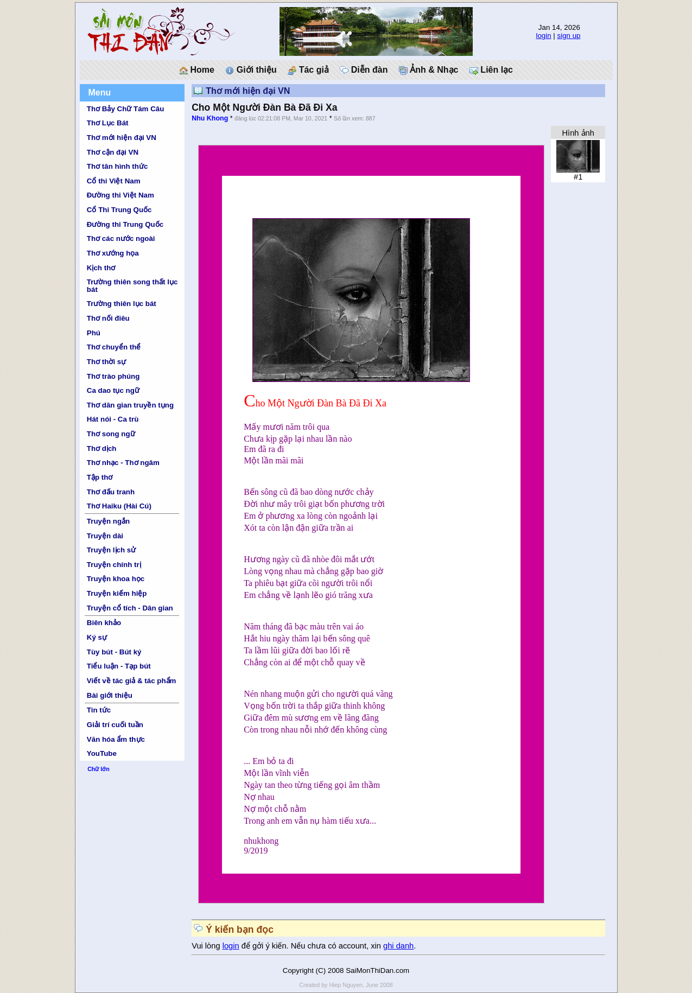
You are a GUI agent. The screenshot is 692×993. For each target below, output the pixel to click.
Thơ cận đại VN (112, 152)
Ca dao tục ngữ (113, 390)
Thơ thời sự (106, 362)
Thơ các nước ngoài (121, 238)
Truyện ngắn (108, 521)
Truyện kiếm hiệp (117, 593)
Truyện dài (105, 536)
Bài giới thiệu (109, 695)
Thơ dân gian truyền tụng (130, 405)
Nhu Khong (210, 118)
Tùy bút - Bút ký (114, 652)
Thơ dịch (102, 448)
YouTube (102, 753)
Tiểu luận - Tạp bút (119, 666)
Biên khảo (104, 623)
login (543, 35)
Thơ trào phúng (113, 376)
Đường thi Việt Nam (120, 195)
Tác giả (308, 70)
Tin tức (99, 710)
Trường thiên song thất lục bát (132, 285)
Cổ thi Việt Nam (114, 181)
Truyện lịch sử (111, 550)
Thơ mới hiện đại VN (121, 137)
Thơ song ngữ (111, 434)
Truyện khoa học (115, 579)
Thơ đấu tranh (111, 492)
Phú (93, 333)
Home (196, 70)
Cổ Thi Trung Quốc (119, 210)
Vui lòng (207, 945)
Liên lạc (491, 70)
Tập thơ (100, 477)
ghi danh (398, 945)
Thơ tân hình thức (117, 166)
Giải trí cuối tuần (115, 725)
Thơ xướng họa (113, 253)
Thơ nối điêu (108, 318)
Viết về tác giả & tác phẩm (131, 681)
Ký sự (97, 637)
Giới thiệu (251, 70)
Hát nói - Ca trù (113, 419)
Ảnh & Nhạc (429, 70)
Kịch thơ (101, 268)
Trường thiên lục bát (121, 304)
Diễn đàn (364, 70)
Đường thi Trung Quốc (125, 224)
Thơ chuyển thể (114, 347)
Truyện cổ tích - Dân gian (130, 608)
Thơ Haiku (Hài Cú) (119, 506)
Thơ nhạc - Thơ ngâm (123, 463)
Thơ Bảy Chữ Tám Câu (125, 109)
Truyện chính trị (114, 565)
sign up (569, 35)
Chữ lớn (98, 769)
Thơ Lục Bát (108, 123)
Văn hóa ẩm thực (116, 739)
